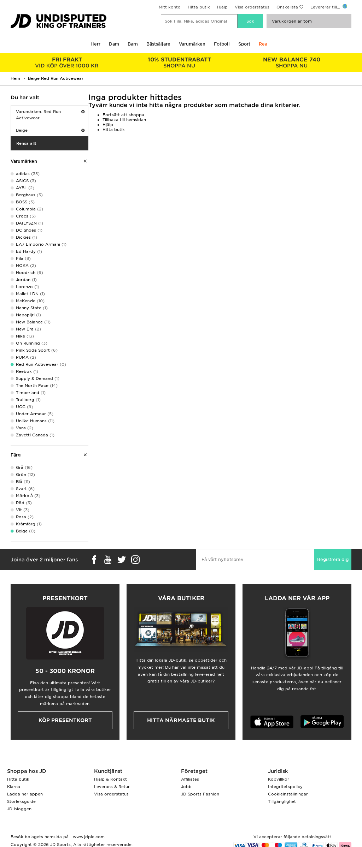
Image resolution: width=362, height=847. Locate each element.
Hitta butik (199, 7)
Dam (114, 44)
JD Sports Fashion (200, 794)
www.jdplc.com (88, 836)
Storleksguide (21, 801)
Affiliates (190, 779)
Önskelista (287, 7)
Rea (263, 44)
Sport (244, 44)
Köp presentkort (65, 720)
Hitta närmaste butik (181, 720)
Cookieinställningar (288, 794)
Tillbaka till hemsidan (124, 119)
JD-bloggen (19, 808)
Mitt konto (170, 7)
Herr (95, 44)
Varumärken (192, 44)
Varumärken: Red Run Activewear (50, 114)
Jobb (186, 786)
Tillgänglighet (282, 801)
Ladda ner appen (25, 794)
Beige (50, 130)
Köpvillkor (278, 779)
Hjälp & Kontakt (110, 779)
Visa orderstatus (252, 7)
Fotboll (222, 44)
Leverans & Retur (112, 786)
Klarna (13, 786)
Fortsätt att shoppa (123, 114)
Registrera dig (333, 559)
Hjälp (222, 7)
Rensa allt (26, 143)
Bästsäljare (158, 44)
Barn (133, 44)
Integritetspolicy (285, 786)
